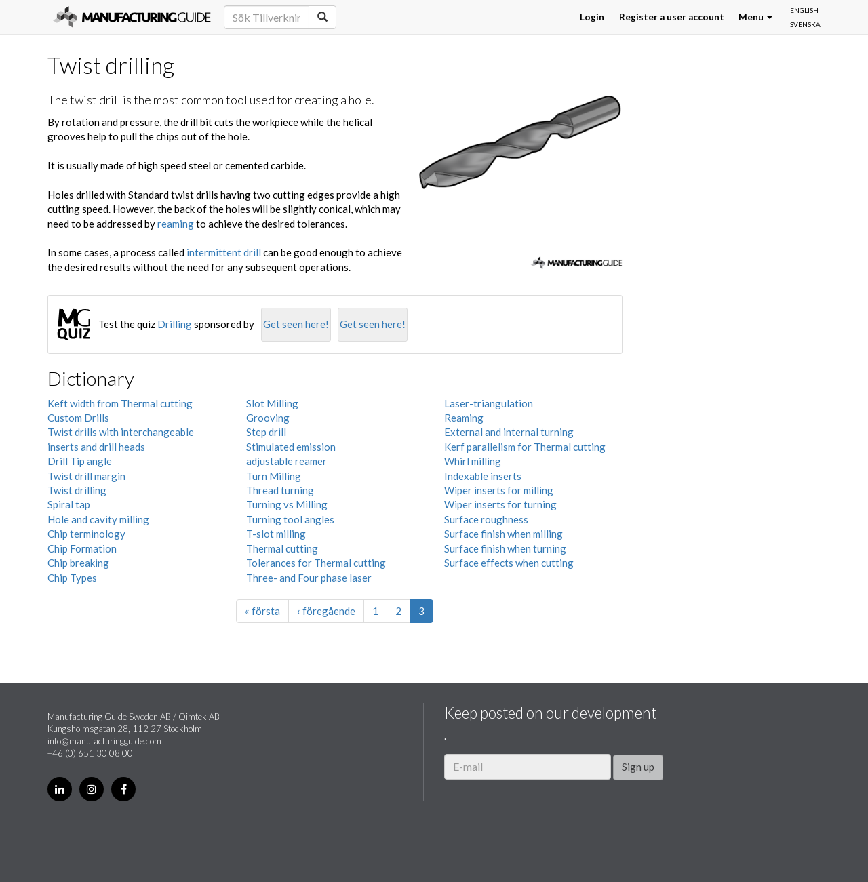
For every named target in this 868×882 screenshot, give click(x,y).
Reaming (464, 418)
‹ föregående (326, 611)
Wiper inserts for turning (500, 504)
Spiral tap (68, 504)
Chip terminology (86, 533)
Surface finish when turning (505, 548)
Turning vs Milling (287, 504)
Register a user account (671, 17)
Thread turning (280, 490)
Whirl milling (472, 461)
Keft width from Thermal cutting (120, 403)
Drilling (174, 324)
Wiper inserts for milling (498, 490)
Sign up (638, 767)
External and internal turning (509, 432)
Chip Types (72, 578)
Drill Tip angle (79, 461)
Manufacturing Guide (132, 17)
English (804, 10)
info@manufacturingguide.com (104, 741)
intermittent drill (223, 252)
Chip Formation (82, 548)
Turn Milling (273, 476)
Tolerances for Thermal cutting (316, 563)
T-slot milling (276, 533)
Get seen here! (296, 324)
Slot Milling (272, 403)
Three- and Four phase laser (309, 578)
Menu (755, 17)
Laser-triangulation (488, 403)
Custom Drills (78, 418)
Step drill (266, 432)
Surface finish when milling (503, 533)
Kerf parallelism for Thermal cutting (525, 447)
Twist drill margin (86, 476)
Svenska (805, 24)
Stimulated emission (291, 447)
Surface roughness (486, 519)
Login (592, 17)
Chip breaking (78, 563)
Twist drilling (76, 490)
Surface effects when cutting (509, 563)
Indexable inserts (482, 476)
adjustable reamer (286, 461)
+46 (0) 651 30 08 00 (90, 753)
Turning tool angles (290, 519)
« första (262, 611)
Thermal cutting (282, 548)
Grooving (268, 418)
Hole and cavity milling (98, 519)
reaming (175, 224)
